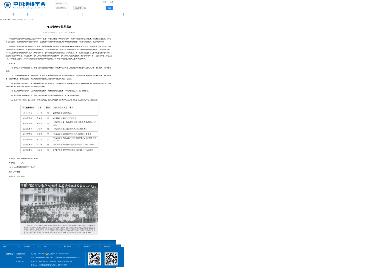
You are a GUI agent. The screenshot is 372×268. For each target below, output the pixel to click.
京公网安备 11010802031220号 (57, 254)
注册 (111, 2)
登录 (104, 2)
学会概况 (20, 14)
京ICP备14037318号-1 (38, 254)
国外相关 (87, 246)
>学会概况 (21, 19)
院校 (45, 246)
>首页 (14, 19)
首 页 (6, 14)
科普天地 (89, 14)
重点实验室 (67, 246)
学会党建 (34, 14)
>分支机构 (29, 19)
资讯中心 (47, 14)
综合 (5, 246)
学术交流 (61, 14)
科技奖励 (103, 14)
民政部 (19, 257)
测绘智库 (75, 14)
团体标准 (116, 14)
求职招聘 (107, 246)
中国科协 (20, 261)
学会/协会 (27, 246)
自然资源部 (20, 254)
